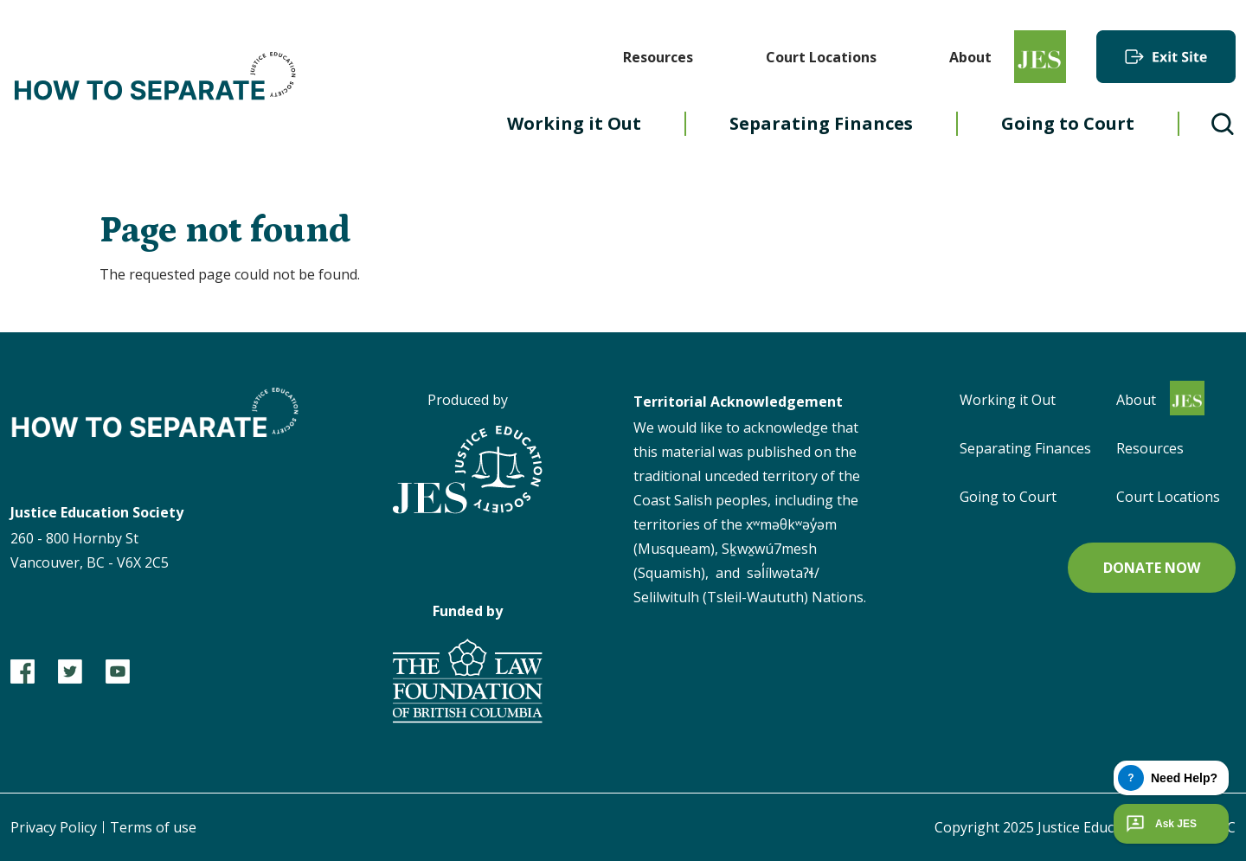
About (970, 57)
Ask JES (1159, 824)
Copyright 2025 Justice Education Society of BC (1085, 827)
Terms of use (153, 827)
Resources (658, 57)
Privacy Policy (53, 827)
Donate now (1151, 567)
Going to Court (1067, 123)
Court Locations (821, 57)
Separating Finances (821, 123)
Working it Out (574, 123)
